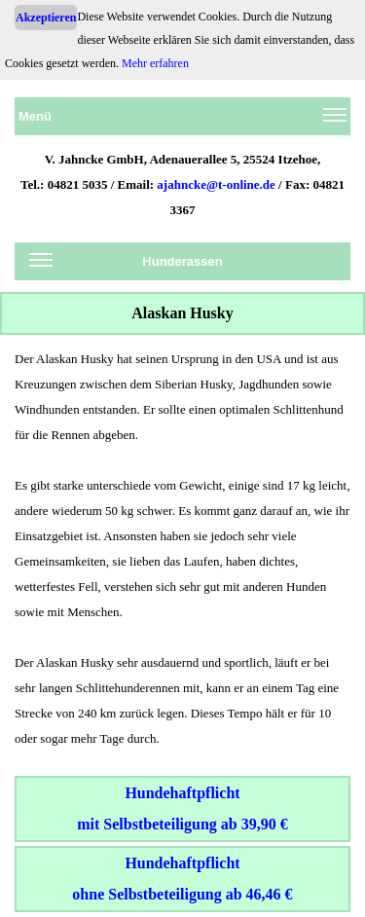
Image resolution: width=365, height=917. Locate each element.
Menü (182, 119)
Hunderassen (126, 264)
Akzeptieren (46, 17)
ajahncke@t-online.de (216, 184)
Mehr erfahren (155, 63)
